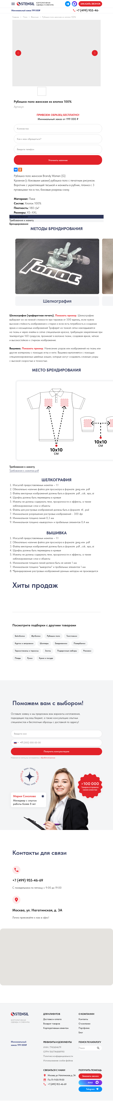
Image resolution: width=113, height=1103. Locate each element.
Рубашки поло (55, 636)
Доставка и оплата (52, 1021)
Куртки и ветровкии (24, 644)
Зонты (49, 652)
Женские (35, 17)
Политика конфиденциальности (58, 1058)
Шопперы (45, 644)
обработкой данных (48, 760)
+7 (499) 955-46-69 (27, 882)
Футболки (36, 636)
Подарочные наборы (68, 652)
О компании (84, 1026)
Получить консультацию (56, 753)
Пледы (18, 660)
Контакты (83, 1021)
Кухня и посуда (47, 660)
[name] (56, 736)
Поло (25, 17)
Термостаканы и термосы (27, 652)
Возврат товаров (51, 1026)
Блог (81, 1034)
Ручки (30, 660)
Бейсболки (20, 636)
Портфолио (84, 1030)
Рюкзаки (89, 652)
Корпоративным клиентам (55, 1030)
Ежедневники (62, 644)
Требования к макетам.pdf (24, 470)
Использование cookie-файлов (58, 1062)
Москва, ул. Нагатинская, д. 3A (37, 912)
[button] (90, 4)
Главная (15, 17)
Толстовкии (74, 636)
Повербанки (81, 644)
